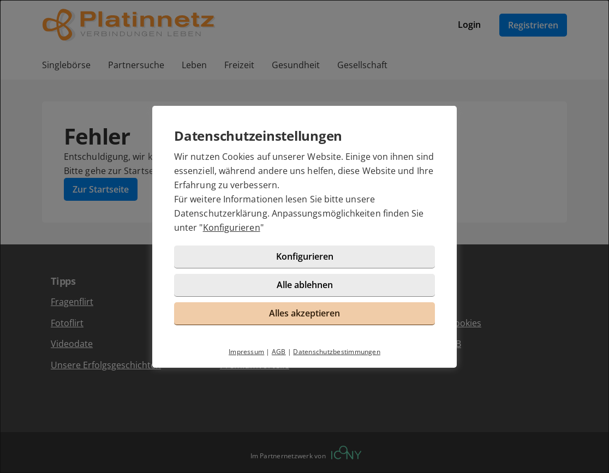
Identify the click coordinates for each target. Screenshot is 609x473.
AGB (279, 351)
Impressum (246, 351)
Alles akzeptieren (304, 313)
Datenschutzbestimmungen (336, 351)
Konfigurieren (231, 227)
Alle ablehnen (305, 285)
